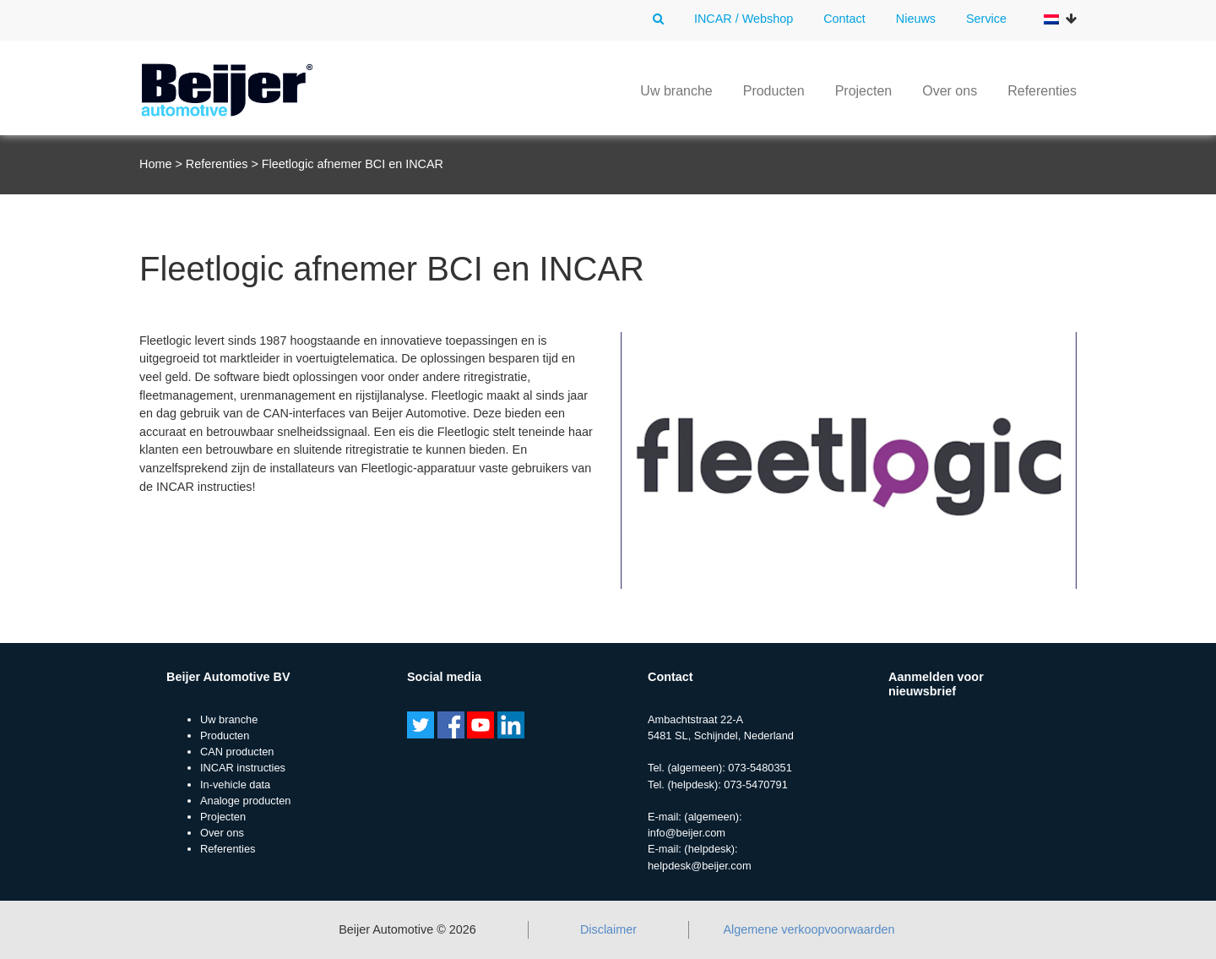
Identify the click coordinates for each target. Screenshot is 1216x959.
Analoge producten (245, 800)
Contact (844, 18)
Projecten (864, 91)
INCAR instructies (242, 767)
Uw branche (676, 91)
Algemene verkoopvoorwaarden (808, 929)
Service (986, 18)
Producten (774, 91)
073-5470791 (755, 784)
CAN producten (237, 751)
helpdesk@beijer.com (700, 865)
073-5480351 (759, 767)
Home (155, 164)
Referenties (1042, 91)
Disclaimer (608, 929)
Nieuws (916, 18)
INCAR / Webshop (743, 18)
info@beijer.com (686, 832)
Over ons (949, 91)
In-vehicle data (235, 784)
